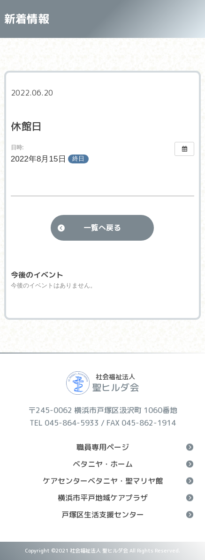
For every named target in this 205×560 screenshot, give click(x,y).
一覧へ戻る (102, 227)
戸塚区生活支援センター (127, 514)
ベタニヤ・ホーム (133, 464)
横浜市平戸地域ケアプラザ (126, 498)
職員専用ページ (135, 447)
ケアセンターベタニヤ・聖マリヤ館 (118, 481)
